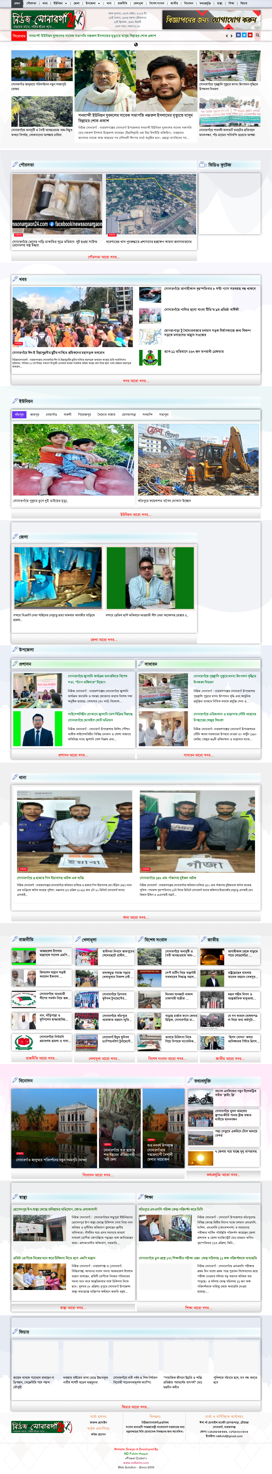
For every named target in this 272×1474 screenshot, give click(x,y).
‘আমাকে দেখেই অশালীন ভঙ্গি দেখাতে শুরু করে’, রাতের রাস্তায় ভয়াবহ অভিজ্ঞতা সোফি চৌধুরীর (163, 1149)
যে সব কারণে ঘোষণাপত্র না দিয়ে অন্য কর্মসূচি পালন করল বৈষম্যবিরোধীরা (242, 1019)
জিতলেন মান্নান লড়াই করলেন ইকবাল (53, 972)
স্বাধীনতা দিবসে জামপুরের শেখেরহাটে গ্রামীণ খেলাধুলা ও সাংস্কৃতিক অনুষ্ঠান (118, 955)
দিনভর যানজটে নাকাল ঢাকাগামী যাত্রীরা (179, 994)
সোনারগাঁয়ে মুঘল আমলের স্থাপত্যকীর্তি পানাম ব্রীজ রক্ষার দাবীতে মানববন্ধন (233, 1113)
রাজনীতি (26, 937)
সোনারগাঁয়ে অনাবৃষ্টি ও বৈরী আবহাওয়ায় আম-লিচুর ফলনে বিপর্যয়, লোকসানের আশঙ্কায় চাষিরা (90, 35)
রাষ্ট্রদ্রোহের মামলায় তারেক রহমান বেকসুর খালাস (241, 974)
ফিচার (24, 1330)
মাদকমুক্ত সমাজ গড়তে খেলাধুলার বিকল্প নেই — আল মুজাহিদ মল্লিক (118, 974)
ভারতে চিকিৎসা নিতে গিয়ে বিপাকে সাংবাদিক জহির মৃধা (179, 1039)
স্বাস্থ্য (23, 1195)
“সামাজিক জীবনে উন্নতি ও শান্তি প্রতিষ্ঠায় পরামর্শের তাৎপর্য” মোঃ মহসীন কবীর (232, 1380)
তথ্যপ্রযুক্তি (202, 1079)
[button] (231, 36)
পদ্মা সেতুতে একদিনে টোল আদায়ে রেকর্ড (236, 1131)
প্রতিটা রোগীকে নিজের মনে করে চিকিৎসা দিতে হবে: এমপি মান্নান (54, 1255)
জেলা (23, 535)
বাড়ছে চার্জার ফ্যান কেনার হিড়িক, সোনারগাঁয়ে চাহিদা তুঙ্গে (181, 1017)
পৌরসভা (26, 165)
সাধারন (151, 662)
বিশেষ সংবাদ (156, 937)
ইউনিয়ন (26, 401)
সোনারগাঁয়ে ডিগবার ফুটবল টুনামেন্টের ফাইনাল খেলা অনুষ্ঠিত (116, 996)
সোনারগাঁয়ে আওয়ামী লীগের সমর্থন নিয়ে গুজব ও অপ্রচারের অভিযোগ (55, 995)
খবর (23, 279)
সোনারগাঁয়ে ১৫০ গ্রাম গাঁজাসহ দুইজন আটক (168, 876)
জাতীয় (213, 937)
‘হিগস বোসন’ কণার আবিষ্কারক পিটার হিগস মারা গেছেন (242, 1039)
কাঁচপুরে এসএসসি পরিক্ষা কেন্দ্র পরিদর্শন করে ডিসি (171, 1207)
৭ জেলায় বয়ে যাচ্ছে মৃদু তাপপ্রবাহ (236, 1149)
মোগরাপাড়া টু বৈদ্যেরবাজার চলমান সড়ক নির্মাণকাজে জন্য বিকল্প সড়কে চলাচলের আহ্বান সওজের (207, 332)
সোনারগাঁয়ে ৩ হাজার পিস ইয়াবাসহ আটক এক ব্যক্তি (50, 876)
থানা (22, 775)
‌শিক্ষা (149, 1195)
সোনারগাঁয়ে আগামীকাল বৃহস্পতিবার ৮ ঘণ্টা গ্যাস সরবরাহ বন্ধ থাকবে (210, 288)
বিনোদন (26, 1078)
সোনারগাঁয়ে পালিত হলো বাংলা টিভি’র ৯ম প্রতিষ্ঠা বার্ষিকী (201, 309)
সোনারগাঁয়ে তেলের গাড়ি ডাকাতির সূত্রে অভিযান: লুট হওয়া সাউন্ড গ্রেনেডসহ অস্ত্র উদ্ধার (54, 243)
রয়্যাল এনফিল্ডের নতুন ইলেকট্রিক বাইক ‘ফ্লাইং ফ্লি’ (235, 1090)
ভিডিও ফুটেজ (220, 165)
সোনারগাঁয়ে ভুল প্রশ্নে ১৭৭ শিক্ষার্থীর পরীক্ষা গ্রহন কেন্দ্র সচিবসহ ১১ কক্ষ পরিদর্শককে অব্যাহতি (198, 1255)
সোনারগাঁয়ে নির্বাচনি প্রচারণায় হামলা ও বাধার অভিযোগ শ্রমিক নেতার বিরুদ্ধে (55, 1040)
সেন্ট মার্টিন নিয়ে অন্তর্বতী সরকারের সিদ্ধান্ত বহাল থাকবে (180, 974)
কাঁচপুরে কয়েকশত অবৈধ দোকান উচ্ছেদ (164, 498)
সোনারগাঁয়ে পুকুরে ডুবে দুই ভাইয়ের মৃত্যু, (40, 498)
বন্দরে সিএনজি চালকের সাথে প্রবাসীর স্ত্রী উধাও (41, 613)
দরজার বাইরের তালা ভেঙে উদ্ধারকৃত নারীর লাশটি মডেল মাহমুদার (135, 1377)
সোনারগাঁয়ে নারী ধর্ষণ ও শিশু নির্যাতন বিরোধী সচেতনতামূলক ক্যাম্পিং (185, 1377)
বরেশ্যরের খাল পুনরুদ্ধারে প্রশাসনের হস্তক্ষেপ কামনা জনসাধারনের (148, 241)
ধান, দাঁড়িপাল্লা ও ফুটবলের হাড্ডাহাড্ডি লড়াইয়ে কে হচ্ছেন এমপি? (52, 1019)
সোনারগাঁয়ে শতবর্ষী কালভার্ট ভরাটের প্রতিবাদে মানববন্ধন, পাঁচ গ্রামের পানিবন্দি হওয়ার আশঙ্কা (227, 132)
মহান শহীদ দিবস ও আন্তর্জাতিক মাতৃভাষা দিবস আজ (240, 996)
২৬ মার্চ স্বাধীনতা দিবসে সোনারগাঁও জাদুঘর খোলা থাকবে (54, 1159)
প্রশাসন (25, 662)
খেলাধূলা (89, 937)
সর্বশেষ (18, 234)
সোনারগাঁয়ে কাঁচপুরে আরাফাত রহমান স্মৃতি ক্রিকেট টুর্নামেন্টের (115, 1017)
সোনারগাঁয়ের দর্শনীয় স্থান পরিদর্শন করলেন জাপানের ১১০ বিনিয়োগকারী (118, 1151)
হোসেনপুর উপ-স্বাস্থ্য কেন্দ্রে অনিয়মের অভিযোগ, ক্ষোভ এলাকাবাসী (55, 1207)
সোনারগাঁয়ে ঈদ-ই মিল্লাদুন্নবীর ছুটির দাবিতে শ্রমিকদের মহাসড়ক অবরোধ (58, 352)
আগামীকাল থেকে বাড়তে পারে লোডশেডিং (243, 951)
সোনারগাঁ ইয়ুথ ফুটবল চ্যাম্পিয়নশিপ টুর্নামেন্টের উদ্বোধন (117, 1039)
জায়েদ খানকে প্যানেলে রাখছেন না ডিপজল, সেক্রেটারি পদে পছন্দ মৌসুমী (83, 1380)
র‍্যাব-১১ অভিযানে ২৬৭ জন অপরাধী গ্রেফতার (194, 351)
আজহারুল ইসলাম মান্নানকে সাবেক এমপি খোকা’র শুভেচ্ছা (53, 952)
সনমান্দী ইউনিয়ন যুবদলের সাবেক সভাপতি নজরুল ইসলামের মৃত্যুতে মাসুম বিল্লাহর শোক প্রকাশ (135, 117)
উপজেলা (26, 648)
